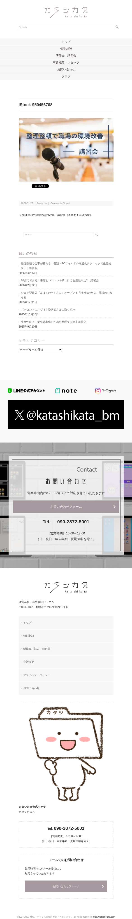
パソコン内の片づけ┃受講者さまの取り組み (48, 309)
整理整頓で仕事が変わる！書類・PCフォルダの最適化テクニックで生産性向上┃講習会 (66, 266)
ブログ (66, 76)
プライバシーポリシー (36, 675)
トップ (66, 41)
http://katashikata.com (104, 917)
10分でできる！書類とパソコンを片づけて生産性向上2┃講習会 (60, 280)
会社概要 (28, 661)
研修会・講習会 (66, 55)
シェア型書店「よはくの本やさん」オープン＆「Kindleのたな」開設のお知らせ (66, 295)
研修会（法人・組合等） (38, 648)
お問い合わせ (66, 69)
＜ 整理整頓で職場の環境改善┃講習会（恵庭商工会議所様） (56, 215)
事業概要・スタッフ (66, 62)
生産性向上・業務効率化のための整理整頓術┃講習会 (53, 321)
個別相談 (66, 48)
